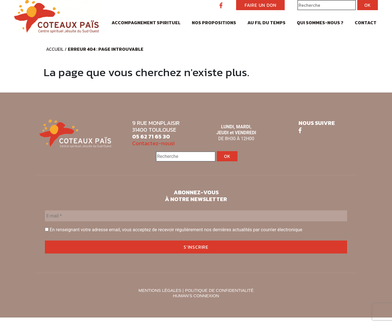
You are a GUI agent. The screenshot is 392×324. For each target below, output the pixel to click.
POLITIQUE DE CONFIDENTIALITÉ (219, 290)
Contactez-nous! (153, 143)
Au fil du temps (266, 22)
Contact (365, 22)
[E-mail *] (196, 215)
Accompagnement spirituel (146, 22)
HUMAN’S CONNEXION (196, 295)
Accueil (55, 49)
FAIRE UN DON (260, 5)
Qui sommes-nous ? (320, 22)
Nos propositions (214, 22)
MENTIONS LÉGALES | (161, 290)
